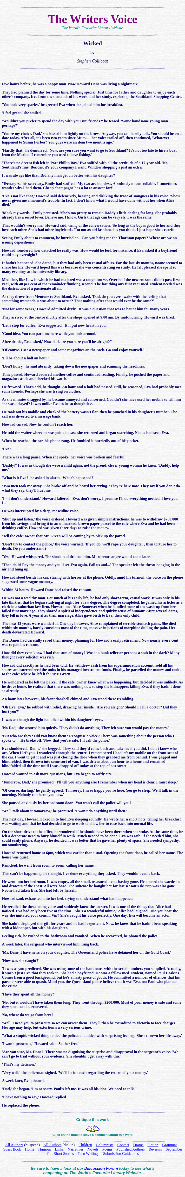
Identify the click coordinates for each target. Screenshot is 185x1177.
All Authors (52, 1145)
